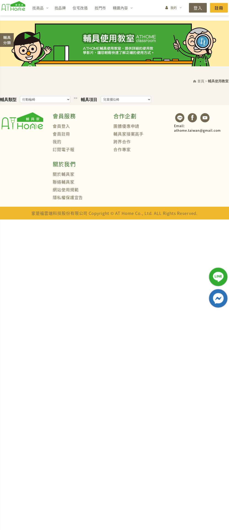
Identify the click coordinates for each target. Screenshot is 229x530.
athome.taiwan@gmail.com (197, 128)
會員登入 (61, 126)
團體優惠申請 (126, 126)
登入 (198, 8)
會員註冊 (61, 134)
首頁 (200, 81)
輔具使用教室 (218, 81)
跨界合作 (122, 142)
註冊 (219, 8)
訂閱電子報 (63, 149)
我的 (173, 7)
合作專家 (122, 149)
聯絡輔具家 (63, 182)
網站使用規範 (66, 190)
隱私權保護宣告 (68, 197)
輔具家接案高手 (128, 134)
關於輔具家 (63, 174)
